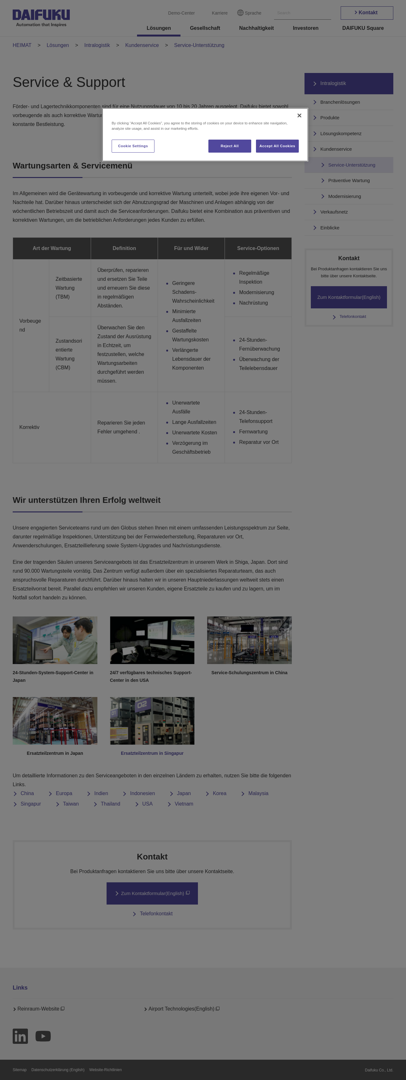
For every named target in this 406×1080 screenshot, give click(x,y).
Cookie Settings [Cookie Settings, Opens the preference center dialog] (133, 146)
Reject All (230, 146)
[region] (205, 134)
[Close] (299, 115)
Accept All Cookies (277, 146)
